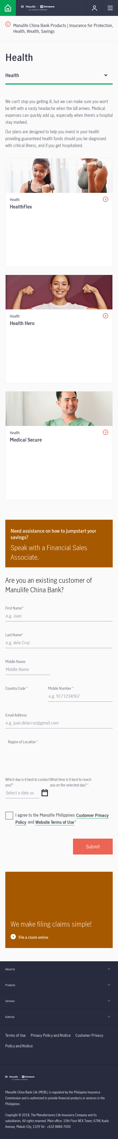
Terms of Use (15, 1035)
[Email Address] (59, 723)
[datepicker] (45, 793)
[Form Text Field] (27, 669)
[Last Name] (59, 643)
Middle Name (15, 661)
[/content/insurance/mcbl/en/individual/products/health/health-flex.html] (59, 212)
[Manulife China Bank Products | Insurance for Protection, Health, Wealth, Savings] (61, 28)
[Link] (8, 8)
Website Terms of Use (54, 822)
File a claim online (33, 937)
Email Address (16, 715)
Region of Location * (23, 741)
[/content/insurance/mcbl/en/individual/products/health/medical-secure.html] (59, 445)
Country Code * (16, 688)
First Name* (14, 608)
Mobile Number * (61, 688)
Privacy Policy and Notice (51, 1035)
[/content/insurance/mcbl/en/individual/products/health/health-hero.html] (59, 329)
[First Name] (59, 616)
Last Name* (14, 634)
